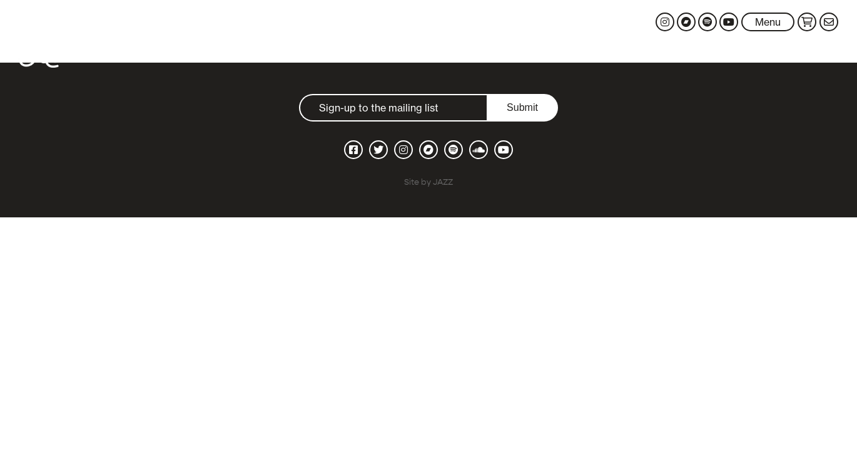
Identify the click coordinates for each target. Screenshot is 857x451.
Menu (768, 22)
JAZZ (443, 182)
